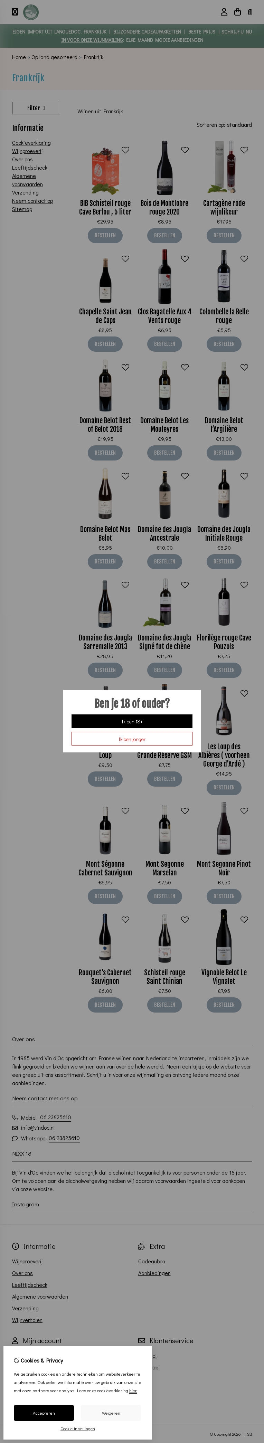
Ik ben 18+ (132, 721)
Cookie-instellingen (77, 1428)
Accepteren (44, 1413)
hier (133, 1390)
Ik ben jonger (132, 739)
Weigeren (111, 1413)
